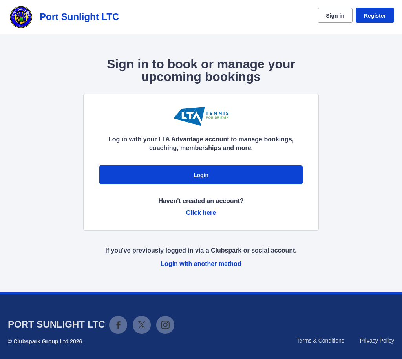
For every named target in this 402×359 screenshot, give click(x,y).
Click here (201, 212)
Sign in (335, 16)
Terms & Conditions (320, 340)
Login (201, 175)
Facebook (118, 325)
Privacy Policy (377, 340)
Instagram (165, 325)
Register (375, 16)
